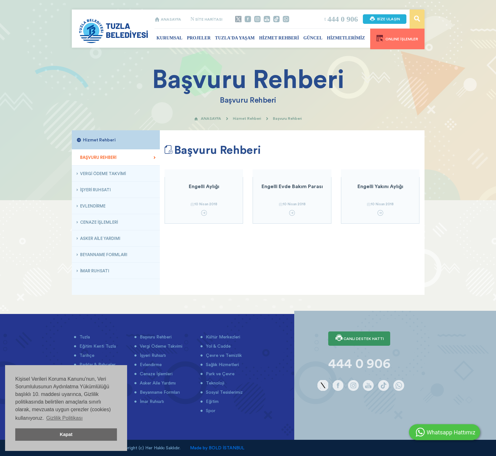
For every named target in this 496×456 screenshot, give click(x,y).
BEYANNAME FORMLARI (103, 254)
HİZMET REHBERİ (279, 38)
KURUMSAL (170, 38)
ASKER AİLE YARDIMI (99, 238)
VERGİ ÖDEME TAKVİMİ (102, 173)
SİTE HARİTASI (207, 19)
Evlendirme (150, 364)
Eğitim (212, 401)
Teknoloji (214, 383)
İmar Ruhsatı (151, 401)
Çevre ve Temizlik (223, 355)
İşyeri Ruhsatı (152, 355)
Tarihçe (86, 355)
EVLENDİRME (92, 205)
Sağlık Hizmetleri (222, 364)
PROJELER (199, 38)
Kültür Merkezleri (222, 337)
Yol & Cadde (218, 346)
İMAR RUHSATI (94, 270)
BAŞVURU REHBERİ (97, 157)
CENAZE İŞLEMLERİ (98, 222)
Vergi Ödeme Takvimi (160, 346)
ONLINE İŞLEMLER (397, 38)
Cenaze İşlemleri (156, 374)
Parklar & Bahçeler (97, 364)
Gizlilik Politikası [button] (64, 418)
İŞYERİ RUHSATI (95, 189)
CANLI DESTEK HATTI (359, 338)
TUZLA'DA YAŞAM (235, 38)
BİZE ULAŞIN (384, 19)
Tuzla (84, 337)
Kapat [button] (66, 434)
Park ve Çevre (219, 374)
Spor (210, 410)
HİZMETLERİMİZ (346, 38)
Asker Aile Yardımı (157, 383)
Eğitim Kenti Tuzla (97, 346)
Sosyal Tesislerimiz (224, 392)
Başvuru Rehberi (155, 337)
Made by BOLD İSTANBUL (217, 448)
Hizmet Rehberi (247, 118)
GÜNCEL (313, 38)
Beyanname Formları (159, 392)
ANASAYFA (167, 19)
